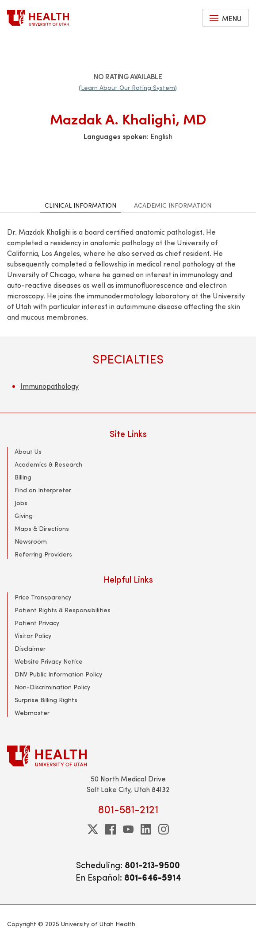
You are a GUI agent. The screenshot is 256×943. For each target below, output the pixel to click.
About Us (28, 451)
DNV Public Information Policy (58, 674)
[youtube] (128, 829)
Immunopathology (49, 385)
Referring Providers (43, 554)
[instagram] (163, 829)
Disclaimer (30, 648)
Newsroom (31, 541)
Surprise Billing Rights (46, 700)
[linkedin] (146, 829)
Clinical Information (80, 205)
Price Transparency (43, 597)
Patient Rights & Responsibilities (63, 610)
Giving (24, 515)
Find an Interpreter (43, 490)
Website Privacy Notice (49, 661)
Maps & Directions (42, 528)
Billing (23, 477)
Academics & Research (48, 464)
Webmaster (32, 712)
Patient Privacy (37, 622)
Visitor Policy (33, 635)
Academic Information (172, 205)
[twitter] (93, 829)
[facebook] (110, 829)
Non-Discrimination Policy (52, 687)
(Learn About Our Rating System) (128, 87)
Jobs (21, 503)
